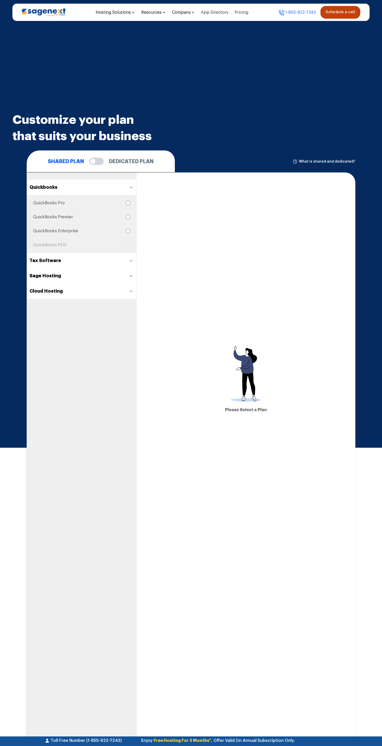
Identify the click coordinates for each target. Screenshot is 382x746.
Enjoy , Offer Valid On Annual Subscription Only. (218, 740)
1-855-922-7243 (297, 13)
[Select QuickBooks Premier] (128, 217)
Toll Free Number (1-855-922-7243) (83, 740)
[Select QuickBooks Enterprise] (128, 231)
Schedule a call (340, 12)
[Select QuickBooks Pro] (128, 203)
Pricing (241, 12)
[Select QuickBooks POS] (128, 245)
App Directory (214, 12)
